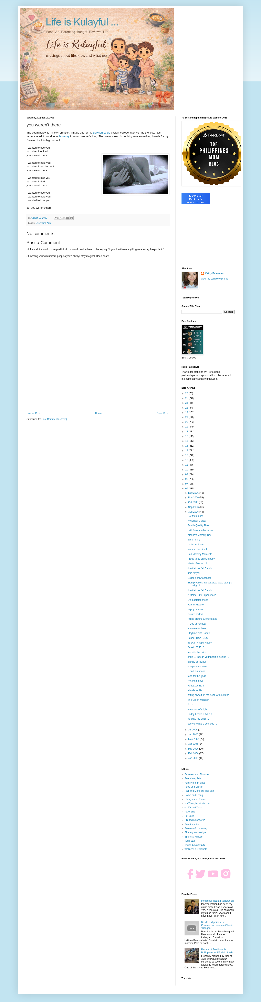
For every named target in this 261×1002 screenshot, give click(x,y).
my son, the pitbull (197, 549)
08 (187, 479)
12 (187, 460)
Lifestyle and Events (195, 799)
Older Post (162, 413)
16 (187, 441)
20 (187, 422)
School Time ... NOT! (199, 638)
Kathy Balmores (214, 273)
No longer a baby (197, 520)
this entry (64, 136)
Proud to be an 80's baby (201, 558)
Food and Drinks (193, 786)
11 (187, 464)
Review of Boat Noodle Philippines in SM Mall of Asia (217, 951)
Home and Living (194, 795)
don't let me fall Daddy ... (201, 568)
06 (187, 488)
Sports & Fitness (193, 836)
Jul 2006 (193, 729)
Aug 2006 (193, 511)
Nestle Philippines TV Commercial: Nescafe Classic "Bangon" (217, 925)
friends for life (195, 690)
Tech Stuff (190, 840)
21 (187, 417)
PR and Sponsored (195, 820)
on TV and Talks (193, 807)
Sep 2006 (193, 507)
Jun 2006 (193, 734)
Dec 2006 (193, 492)
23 (187, 407)
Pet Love (189, 816)
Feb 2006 (193, 753)
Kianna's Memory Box (199, 535)
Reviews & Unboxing (196, 828)
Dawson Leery (101, 132)
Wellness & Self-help (196, 849)
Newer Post (34, 413)
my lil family (194, 539)
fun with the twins (197, 652)
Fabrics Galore (196, 604)
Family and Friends (195, 782)
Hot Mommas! (195, 516)
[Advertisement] (98, 378)
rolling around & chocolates (202, 618)
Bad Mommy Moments (200, 554)
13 (187, 455)
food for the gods (197, 676)
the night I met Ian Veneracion (217, 900)
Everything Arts (43, 223)
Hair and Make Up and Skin (200, 790)
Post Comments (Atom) (54, 419)
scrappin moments (198, 666)
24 (187, 402)
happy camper (195, 609)
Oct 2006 (193, 502)
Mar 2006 (193, 748)
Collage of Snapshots (199, 578)
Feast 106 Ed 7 (196, 685)
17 (187, 436)
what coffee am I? (197, 563)
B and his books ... (198, 671)
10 (187, 469)
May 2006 (194, 739)
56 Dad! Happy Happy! (200, 642)
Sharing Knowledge (195, 832)
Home (98, 413)
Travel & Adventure (195, 844)
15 (187, 445)
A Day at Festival (197, 623)
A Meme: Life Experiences (202, 595)
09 (187, 474)
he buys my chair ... (198, 718)
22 (187, 412)
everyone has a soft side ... (202, 723)
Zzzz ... (192, 704)
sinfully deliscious (197, 661)
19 (187, 426)
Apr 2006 (193, 743)
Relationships (192, 824)
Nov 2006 (193, 497)
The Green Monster (198, 699)
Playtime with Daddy (199, 633)
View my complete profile (214, 278)
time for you (194, 573)
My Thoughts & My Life (197, 803)
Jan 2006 (193, 758)
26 (187, 393)
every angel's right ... (199, 709)
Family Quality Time (198, 525)
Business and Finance (197, 774)
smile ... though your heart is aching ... (208, 657)
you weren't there (197, 628)
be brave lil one (196, 544)
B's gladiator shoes (198, 600)
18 (187, 431)
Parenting (190, 811)
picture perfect (195, 614)
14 (187, 450)
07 (187, 483)
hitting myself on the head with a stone (208, 695)
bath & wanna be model (200, 530)
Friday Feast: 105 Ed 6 (200, 714)
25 (187, 398)
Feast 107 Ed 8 (196, 647)
